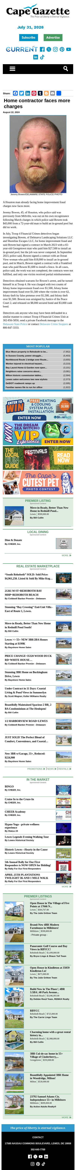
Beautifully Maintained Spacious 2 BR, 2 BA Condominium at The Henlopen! (28, 706)
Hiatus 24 (13, 831)
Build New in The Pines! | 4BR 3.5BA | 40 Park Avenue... (47, 991)
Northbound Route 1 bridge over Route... (27, 359)
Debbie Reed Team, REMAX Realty (51, 999)
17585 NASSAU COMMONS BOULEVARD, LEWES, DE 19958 (38, 1143)
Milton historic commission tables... (24, 375)
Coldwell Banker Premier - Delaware (27, 598)
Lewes (33, 514)
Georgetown (35, 1060)
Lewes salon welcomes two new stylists (26, 379)
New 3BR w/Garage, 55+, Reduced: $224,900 (25, 755)
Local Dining (38, 532)
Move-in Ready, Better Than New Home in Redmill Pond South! (28, 625)
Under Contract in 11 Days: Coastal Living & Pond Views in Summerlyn (25, 690)
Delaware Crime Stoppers (54, 324)
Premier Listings (38, 896)
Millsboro (34, 931)
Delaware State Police (15, 324)
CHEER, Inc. (14, 544)
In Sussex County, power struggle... (24, 355)
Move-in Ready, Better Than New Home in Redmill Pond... (49, 509)
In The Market (38, 779)
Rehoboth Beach (37, 953)
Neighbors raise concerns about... (23, 371)
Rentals (63, 769)
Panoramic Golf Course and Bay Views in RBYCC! (49, 948)
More (65, 555)
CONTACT (37, 1137)
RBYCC (35, 1010)
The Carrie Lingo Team (45, 1017)
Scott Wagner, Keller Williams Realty (27, 696)
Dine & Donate (13, 540)
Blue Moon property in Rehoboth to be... (27, 351)
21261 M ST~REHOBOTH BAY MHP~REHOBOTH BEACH (23, 592)
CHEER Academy (15, 811)
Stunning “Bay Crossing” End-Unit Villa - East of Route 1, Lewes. (29, 609)
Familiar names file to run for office (24, 387)
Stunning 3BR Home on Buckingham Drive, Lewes (26, 674)
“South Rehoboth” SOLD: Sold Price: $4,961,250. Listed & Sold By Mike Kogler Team (29, 577)
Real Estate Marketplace (38, 566)
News (50, 769)
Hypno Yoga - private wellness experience (22, 826)
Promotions (34, 769)
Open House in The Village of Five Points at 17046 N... (49, 905)
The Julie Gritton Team (45, 913)
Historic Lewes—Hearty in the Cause (26, 849)
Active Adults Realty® (44, 1106)
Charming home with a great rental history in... (50, 1033)
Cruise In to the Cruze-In (19, 799)
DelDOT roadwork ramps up (20, 383)
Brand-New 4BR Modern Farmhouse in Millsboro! (44, 926)
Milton (33, 1081)
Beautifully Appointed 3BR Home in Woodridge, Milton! (49, 1076)
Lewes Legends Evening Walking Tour (27, 836)
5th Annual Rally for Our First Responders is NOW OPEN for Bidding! (28, 864)
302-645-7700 (38, 1149)
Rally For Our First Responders (24, 868)
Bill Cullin (38, 517)
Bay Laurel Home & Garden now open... (26, 367)
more (65, 886)
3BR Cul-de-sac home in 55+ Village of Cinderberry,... (46, 1055)
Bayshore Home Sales (19, 647)
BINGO (9, 786)
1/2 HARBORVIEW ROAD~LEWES (26, 721)
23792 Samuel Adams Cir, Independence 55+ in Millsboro (48, 1098)
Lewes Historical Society (21, 840)
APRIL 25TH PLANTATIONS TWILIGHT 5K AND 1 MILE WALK (26, 876)
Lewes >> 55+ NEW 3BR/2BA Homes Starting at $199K (26, 641)
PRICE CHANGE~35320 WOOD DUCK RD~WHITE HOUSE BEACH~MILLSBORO (28, 658)
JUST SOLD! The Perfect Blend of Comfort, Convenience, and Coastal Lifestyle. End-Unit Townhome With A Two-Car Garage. (27, 740)
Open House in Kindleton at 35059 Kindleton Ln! (50, 969)
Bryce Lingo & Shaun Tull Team (49, 956)
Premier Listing (38, 500)
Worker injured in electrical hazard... (24, 363)
